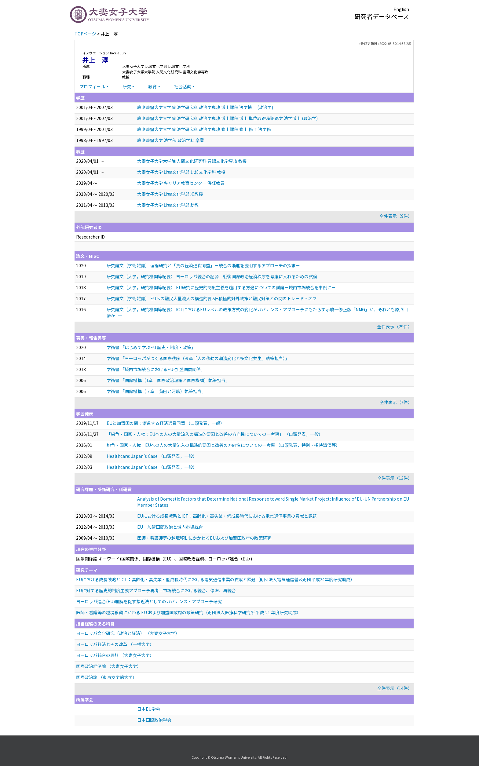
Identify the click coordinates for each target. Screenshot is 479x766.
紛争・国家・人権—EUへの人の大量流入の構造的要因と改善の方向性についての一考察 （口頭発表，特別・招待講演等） (223, 445)
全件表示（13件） (394, 478)
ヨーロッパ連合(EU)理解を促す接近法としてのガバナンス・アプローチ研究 (149, 601)
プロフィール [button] (92, 86)
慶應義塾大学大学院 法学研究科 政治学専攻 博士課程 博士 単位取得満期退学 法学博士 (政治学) (227, 118)
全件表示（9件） (396, 216)
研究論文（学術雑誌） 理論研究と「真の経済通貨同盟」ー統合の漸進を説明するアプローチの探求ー (203, 265)
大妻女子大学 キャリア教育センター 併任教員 (181, 183)
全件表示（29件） (394, 326)
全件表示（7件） (396, 402)
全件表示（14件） (394, 688)
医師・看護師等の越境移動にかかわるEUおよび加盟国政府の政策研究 (204, 538)
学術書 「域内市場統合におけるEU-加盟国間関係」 (156, 369)
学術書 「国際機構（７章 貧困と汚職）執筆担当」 (156, 391)
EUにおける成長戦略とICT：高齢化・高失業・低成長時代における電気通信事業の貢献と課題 (227, 516)
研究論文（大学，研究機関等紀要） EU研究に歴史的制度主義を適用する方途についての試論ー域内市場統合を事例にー (221, 287)
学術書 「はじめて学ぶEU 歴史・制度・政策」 (151, 347)
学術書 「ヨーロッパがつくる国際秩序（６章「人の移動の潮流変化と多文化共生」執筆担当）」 (198, 358)
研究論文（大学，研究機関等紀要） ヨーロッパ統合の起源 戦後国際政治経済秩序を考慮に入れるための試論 (212, 276)
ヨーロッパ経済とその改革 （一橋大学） (115, 644)
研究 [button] (126, 86)
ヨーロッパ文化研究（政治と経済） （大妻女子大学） (128, 633)
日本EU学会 (148, 709)
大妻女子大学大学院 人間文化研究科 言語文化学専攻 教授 (192, 161)
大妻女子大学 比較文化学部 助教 (168, 205)
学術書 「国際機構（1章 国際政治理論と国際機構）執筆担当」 (168, 380)
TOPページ (85, 34)
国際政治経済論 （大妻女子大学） (108, 666)
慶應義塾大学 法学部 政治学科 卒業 (170, 140)
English (401, 9)
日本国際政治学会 (154, 720)
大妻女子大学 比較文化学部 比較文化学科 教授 (181, 172)
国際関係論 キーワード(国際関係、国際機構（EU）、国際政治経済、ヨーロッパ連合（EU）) (164, 559)
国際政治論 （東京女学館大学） (106, 677)
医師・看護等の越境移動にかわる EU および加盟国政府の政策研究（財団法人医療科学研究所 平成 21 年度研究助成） (188, 612)
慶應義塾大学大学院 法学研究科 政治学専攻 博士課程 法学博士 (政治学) (205, 107)
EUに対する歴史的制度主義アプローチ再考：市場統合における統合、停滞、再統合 (156, 590)
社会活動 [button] (182, 86)
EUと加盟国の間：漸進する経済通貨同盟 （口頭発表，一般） (166, 423)
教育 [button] (152, 86)
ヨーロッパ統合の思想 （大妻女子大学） (115, 655)
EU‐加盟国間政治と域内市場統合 (170, 527)
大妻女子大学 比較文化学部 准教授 (170, 194)
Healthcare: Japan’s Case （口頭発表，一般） (152, 456)
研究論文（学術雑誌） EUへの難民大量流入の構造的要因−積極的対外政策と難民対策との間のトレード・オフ (212, 298)
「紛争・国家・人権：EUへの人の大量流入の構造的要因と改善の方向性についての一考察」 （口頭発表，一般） (215, 434)
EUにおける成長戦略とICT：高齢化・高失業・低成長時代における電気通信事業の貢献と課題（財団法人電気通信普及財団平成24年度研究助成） (215, 579)
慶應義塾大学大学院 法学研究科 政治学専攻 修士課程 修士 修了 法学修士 (206, 129)
